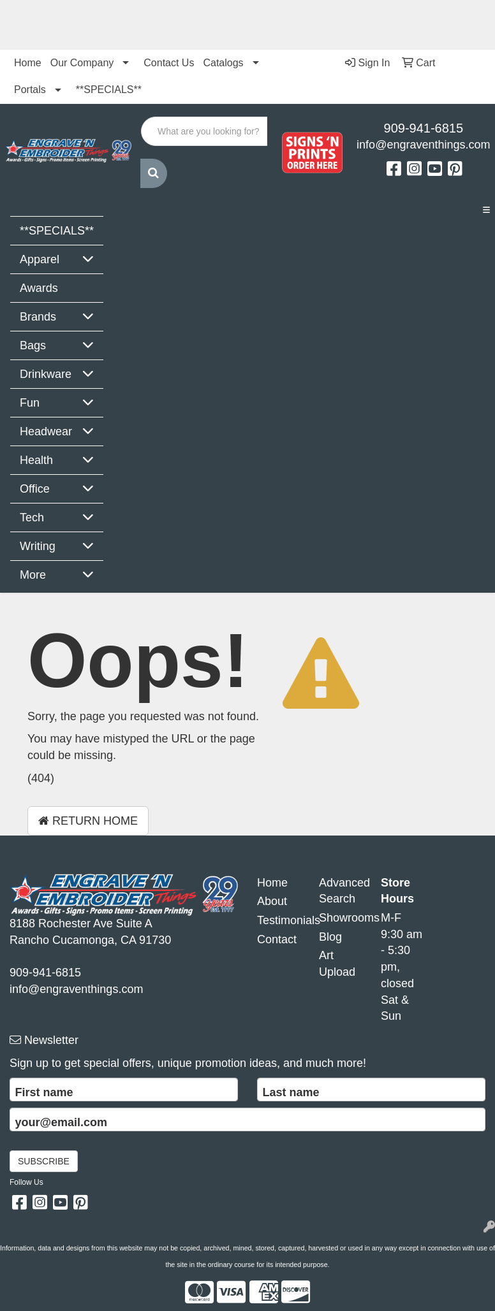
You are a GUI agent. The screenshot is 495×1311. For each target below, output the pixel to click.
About (272, 901)
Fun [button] (30, 402)
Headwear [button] (46, 431)
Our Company (82, 62)
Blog (330, 937)
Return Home (88, 821)
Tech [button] (32, 517)
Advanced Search (340, 891)
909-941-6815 (424, 128)
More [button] (33, 575)
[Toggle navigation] (486, 210)
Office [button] (35, 488)
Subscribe (44, 1161)
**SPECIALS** (109, 89)
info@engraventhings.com (423, 144)
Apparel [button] (39, 259)
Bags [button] (33, 345)
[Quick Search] (204, 131)
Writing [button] (37, 546)
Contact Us (169, 62)
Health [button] (36, 460)
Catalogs (223, 62)
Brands (38, 316)
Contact (277, 939)
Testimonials (278, 920)
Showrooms (340, 917)
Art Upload (337, 963)
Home (27, 62)
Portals (30, 89)
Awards (39, 288)
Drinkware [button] (45, 374)
